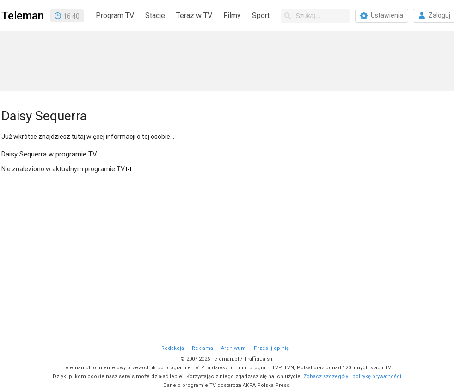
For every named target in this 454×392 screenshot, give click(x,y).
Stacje (155, 15)
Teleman (22, 15)
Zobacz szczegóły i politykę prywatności (352, 376)
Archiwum (233, 348)
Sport (261, 15)
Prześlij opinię (271, 348)
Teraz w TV (194, 15)
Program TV (115, 15)
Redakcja (172, 348)
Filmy (232, 15)
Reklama (202, 348)
